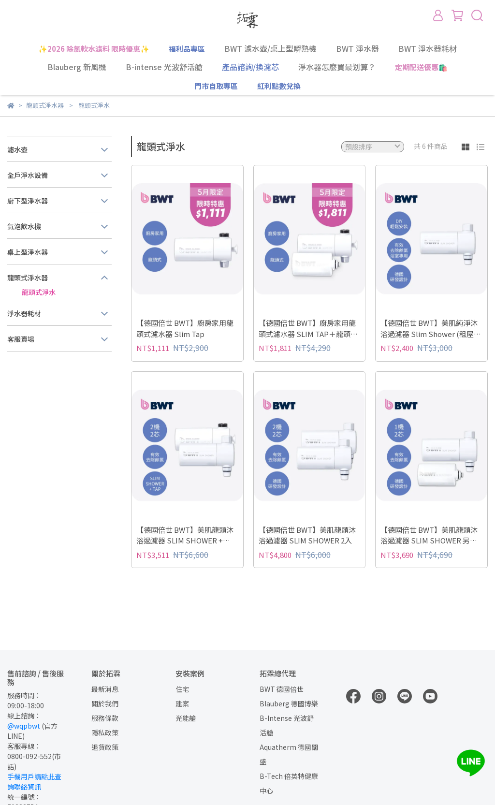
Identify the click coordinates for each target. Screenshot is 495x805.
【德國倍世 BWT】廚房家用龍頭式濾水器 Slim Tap (184, 328)
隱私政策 (104, 732)
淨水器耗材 (24, 313)
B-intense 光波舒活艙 (164, 66)
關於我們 (104, 703)
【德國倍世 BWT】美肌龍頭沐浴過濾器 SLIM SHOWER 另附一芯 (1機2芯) (429, 535)
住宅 (182, 689)
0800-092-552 (29, 756)
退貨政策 (104, 747)
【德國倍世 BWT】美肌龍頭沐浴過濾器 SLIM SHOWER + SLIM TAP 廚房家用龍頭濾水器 (185, 535)
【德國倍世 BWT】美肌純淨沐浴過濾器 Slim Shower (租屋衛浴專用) (430, 328)
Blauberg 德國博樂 (289, 703)
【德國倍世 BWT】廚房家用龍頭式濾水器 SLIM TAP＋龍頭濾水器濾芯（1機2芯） (308, 328)
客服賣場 (20, 339)
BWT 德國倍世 (282, 689)
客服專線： (24, 746)
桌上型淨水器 (27, 252)
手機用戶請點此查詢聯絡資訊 (34, 781)
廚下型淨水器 (27, 200)
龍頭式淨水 (39, 292)
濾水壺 (17, 149)
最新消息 (104, 689)
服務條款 (104, 718)
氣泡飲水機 (24, 226)
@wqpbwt (23, 726)
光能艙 (185, 718)
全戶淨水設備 (27, 175)
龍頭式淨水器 (27, 277)
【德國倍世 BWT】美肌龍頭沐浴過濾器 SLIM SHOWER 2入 (307, 535)
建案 (182, 703)
